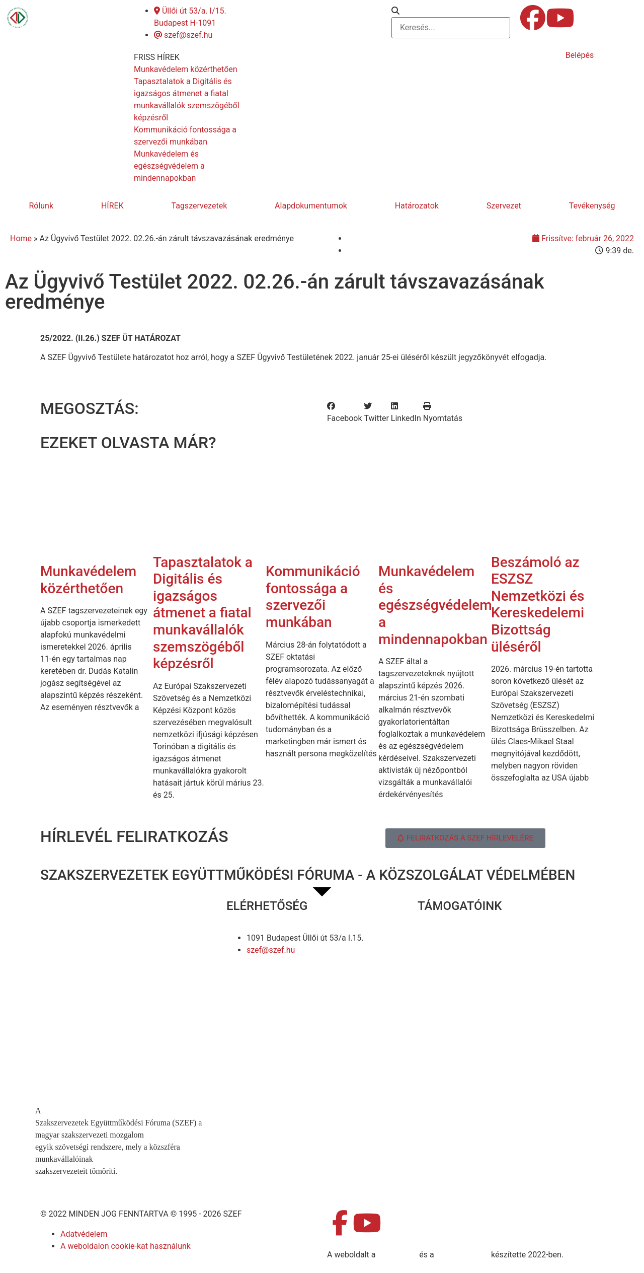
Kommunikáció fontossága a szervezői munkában (313, 596)
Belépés (580, 55)
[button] (450, 11)
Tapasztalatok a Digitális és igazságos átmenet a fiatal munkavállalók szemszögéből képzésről (203, 613)
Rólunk (41, 205)
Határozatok (417, 205)
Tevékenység (592, 205)
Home (21, 238)
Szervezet (504, 205)
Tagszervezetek (199, 205)
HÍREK (112, 205)
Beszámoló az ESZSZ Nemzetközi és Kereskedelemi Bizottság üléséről (537, 604)
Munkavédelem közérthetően (88, 580)
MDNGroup (397, 1254)
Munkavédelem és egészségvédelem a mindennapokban (435, 605)
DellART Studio (462, 1254)
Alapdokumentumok (311, 205)
